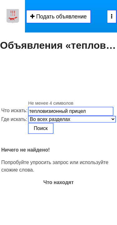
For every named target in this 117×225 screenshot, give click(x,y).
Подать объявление (58, 16)
